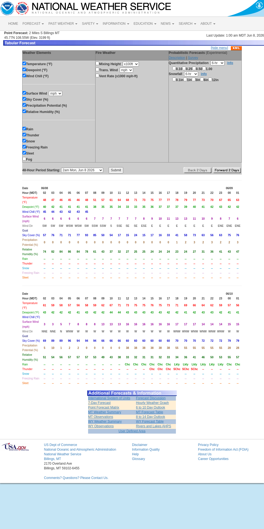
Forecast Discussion (150, 398)
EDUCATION (145, 24)
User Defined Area (132, 431)
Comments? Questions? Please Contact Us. (76, 478)
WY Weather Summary (105, 421)
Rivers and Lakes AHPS (153, 426)
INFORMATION (116, 24)
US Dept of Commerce (60, 445)
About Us (204, 454)
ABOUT (208, 24)
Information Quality (146, 449)
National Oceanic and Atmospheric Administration (80, 449)
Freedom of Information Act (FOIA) (223, 449)
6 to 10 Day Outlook (150, 407)
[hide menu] (219, 48)
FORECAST (33, 24)
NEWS (167, 24)
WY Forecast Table (150, 421)
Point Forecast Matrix (103, 407)
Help (135, 454)
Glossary (138, 459)
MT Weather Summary (104, 412)
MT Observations (100, 417)
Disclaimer (139, 445)
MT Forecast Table (149, 412)
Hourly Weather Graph (152, 403)
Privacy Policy (208, 445)
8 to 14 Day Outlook (150, 417)
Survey (193, 58)
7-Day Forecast (99, 403)
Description (177, 58)
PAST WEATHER (62, 24)
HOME (13, 24)
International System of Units (109, 398)
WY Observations (101, 426)
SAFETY (90, 24)
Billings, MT (52, 459)
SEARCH (187, 24)
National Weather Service (62, 454)
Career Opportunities (213, 459)
